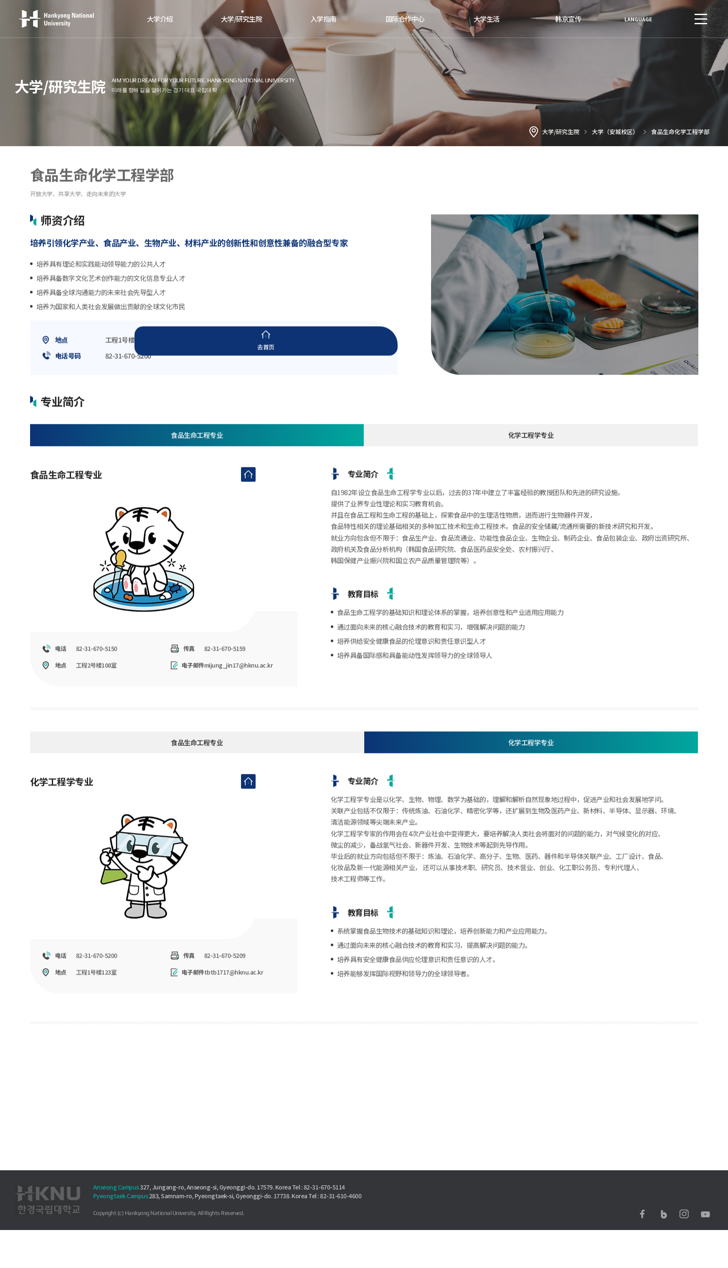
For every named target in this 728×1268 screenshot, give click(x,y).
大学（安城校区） (615, 131)
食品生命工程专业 (197, 445)
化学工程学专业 (531, 445)
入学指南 (323, 19)
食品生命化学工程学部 (680, 131)
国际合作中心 (404, 19)
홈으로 (533, 131)
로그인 (675, 18)
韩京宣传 (568, 19)
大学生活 (486, 19)
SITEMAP (700, 18)
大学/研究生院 (242, 19)
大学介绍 (160, 19)
